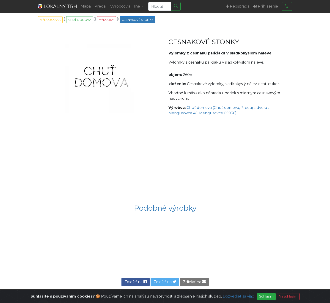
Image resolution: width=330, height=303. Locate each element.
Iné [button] (137, 6)
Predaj (100, 6)
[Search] (159, 6)
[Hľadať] (176, 6)
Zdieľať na (135, 282)
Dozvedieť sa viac (238, 300)
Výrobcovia (120, 6)
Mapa (86, 6)
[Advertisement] (165, 160)
